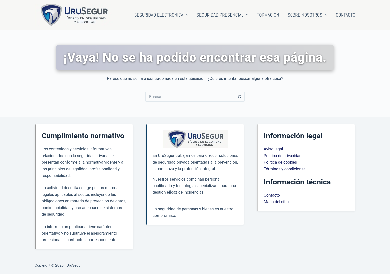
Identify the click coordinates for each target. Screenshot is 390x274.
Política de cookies (280, 162)
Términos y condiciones (285, 169)
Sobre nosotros (308, 15)
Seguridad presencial (223, 15)
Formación (268, 15)
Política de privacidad (282, 155)
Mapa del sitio (276, 201)
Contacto (345, 15)
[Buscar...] (190, 97)
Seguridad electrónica (162, 15)
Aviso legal (273, 149)
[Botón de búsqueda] (240, 97)
